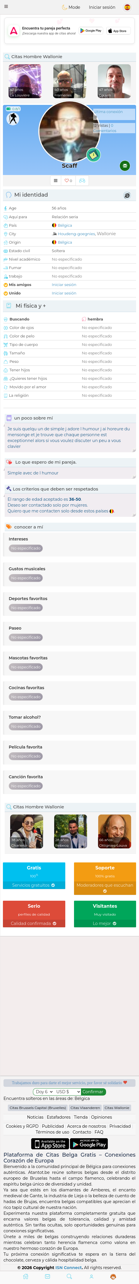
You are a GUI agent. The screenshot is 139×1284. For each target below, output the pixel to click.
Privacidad (120, 1126)
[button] (6, 6)
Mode (71, 7)
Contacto (82, 1132)
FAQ (98, 1132)
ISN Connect (68, 1267)
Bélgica (65, 225)
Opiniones (101, 1117)
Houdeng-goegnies (76, 233)
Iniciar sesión (102, 7)
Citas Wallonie (117, 1107)
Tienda (81, 1117)
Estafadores (59, 1117)
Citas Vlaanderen (85, 1107)
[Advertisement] (69, 31)
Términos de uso (52, 1132)
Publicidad (53, 1126)
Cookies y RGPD (22, 1126)
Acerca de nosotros (86, 1126)
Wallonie (106, 233)
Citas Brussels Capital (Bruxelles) (38, 1107)
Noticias (35, 1117)
